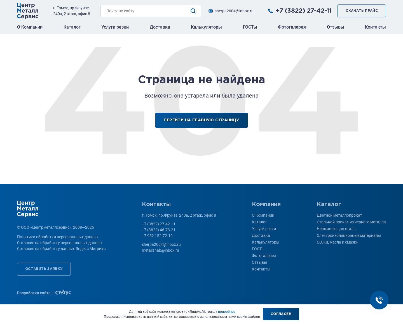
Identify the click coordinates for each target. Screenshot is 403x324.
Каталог (72, 27)
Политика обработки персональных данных (58, 237)
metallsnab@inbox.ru (160, 250)
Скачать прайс (362, 10)
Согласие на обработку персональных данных (59, 242)
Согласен (281, 314)
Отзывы (335, 27)
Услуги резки (115, 27)
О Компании (30, 27)
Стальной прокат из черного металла (351, 222)
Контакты (375, 27)
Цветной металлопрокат (339, 215)
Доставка (160, 27)
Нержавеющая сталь (336, 228)
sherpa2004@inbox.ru (234, 11)
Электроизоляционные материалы (349, 235)
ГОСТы (250, 27)
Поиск (193, 10)
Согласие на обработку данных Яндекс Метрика (61, 248)
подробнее (226, 312)
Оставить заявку (44, 268)
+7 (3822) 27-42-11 (303, 11)
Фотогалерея (292, 27)
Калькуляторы (206, 27)
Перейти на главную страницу (201, 120)
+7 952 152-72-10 (157, 235)
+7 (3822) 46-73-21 (158, 230)
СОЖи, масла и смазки (338, 242)
